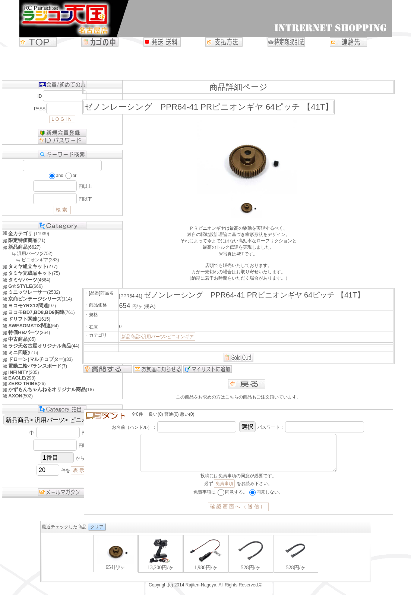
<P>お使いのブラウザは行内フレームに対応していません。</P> (206, 565)
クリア (97, 534)
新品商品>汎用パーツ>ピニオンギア (157, 336)
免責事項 (224, 491)
